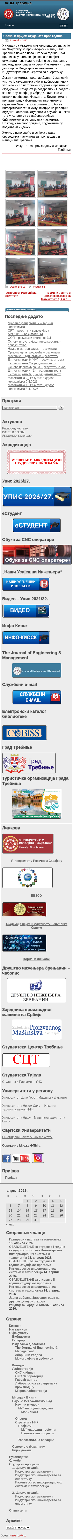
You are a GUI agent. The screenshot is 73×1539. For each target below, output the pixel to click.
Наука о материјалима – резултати (32, 348)
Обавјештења (17, 286)
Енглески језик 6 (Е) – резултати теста (34, 374)
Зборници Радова (28, 1355)
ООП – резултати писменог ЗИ (29, 337)
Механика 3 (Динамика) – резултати (33, 356)
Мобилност (29, 1412)
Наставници (18, 1329)
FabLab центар (26, 1379)
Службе (15, 1460)
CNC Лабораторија (29, 1376)
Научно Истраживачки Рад (32, 1401)
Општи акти (18, 1510)
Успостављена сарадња (36, 1440)
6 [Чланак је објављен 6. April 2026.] (10, 1205)
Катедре (18, 1365)
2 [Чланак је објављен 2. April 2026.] (36, 1201)
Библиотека (21, 1336)
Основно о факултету (28, 1446)
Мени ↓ (64, 25)
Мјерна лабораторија (31, 1390)
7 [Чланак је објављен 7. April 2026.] (19, 1205)
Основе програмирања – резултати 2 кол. (37, 367)
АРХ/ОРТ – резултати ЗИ (25, 334)
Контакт (15, 1325)
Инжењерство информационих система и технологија (38, 1484)
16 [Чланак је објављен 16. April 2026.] (35, 1210)
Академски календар (17, 435)
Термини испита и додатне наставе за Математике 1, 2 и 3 (56, 296)
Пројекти (25, 1426)
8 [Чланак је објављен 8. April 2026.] (27, 1205)
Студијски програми (24, 1464)
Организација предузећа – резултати (34, 352)
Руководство (19, 1457)
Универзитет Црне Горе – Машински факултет (34, 1097)
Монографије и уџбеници (34, 1358)
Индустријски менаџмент (34, 1471)
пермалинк (39, 286)
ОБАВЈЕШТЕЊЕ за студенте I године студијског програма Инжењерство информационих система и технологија (37, 1252)
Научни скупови (27, 1404)
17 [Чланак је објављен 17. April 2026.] (44, 1210)
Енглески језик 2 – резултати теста (32, 363)
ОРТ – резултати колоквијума (28, 330)
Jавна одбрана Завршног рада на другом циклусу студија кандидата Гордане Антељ (34, 1301)
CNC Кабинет (25, 1372)
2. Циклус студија (25, 1492)
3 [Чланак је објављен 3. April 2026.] (44, 1201)
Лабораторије (22, 1368)
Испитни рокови (13, 432)
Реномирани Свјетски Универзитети (27, 1137)
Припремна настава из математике (35, 1239)
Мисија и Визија (24, 1397)
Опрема (21, 1418)
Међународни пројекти (38, 1429)
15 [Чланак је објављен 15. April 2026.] (27, 1210)
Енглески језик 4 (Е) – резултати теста (34, 370)
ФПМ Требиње (18, 3)
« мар (10, 1224)
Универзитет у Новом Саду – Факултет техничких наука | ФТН (29, 1107)
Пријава (11, 1177)
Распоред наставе (15, 428)
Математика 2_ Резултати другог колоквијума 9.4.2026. (31, 379)
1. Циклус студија (25, 1467)
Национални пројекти (37, 1433)
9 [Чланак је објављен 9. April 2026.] (36, 1205)
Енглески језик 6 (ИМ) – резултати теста (36, 359)
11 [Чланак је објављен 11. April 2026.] (52, 1205)
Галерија (19, 1340)
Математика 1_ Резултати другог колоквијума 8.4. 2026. (31, 386)
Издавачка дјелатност (28, 1344)
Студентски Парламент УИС (22, 1081)
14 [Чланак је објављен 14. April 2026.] (18, 1210)
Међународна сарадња (35, 1408)
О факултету (18, 1333)
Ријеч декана (22, 1450)
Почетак (9, 25)
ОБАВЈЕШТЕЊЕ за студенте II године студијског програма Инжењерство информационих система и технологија (32, 1267)
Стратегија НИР (27, 1422)
